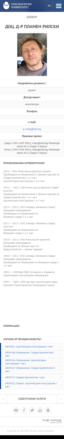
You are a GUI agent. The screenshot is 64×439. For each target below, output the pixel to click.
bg (49, 6)
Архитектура (32, 104)
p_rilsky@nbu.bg (32, 129)
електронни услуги (32, 399)
